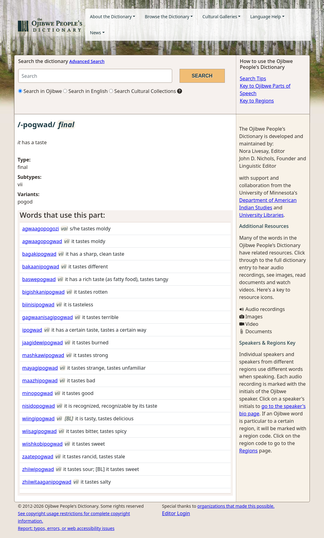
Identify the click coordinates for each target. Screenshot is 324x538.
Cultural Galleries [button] (219, 16)
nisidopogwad (38, 405)
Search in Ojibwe (40, 91)
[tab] (125, 215)
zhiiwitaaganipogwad (46, 481)
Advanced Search (86, 61)
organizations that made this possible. (235, 506)
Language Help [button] (265, 16)
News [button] (95, 33)
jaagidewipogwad (42, 342)
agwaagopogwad (42, 241)
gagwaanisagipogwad (47, 317)
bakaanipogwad (40, 266)
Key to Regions (257, 100)
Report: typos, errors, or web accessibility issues (66, 528)
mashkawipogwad (43, 355)
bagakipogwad (39, 253)
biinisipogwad (38, 304)
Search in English (85, 91)
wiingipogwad (38, 418)
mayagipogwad (40, 367)
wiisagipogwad (39, 431)
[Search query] (95, 76)
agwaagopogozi (40, 228)
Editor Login (176, 513)
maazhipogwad (40, 380)
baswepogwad (39, 279)
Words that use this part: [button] (62, 215)
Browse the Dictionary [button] (167, 16)
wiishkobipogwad (42, 443)
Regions (248, 450)
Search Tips (253, 78)
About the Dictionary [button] (111, 16)
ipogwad (32, 329)
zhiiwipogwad (38, 469)
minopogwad (37, 393)
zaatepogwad (37, 456)
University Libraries (261, 215)
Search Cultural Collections (142, 91)
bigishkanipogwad (43, 291)
